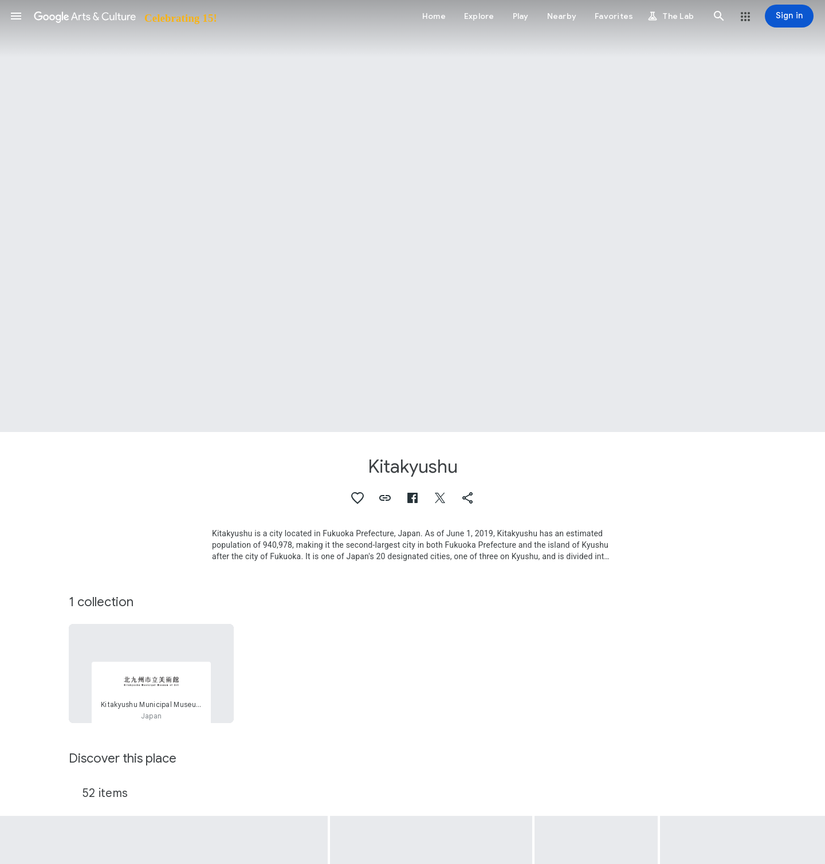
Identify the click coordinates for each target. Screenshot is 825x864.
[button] (16, 16)
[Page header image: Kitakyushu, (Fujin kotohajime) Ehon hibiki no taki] (412, 216)
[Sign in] (789, 16)
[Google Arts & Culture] (124, 16)
